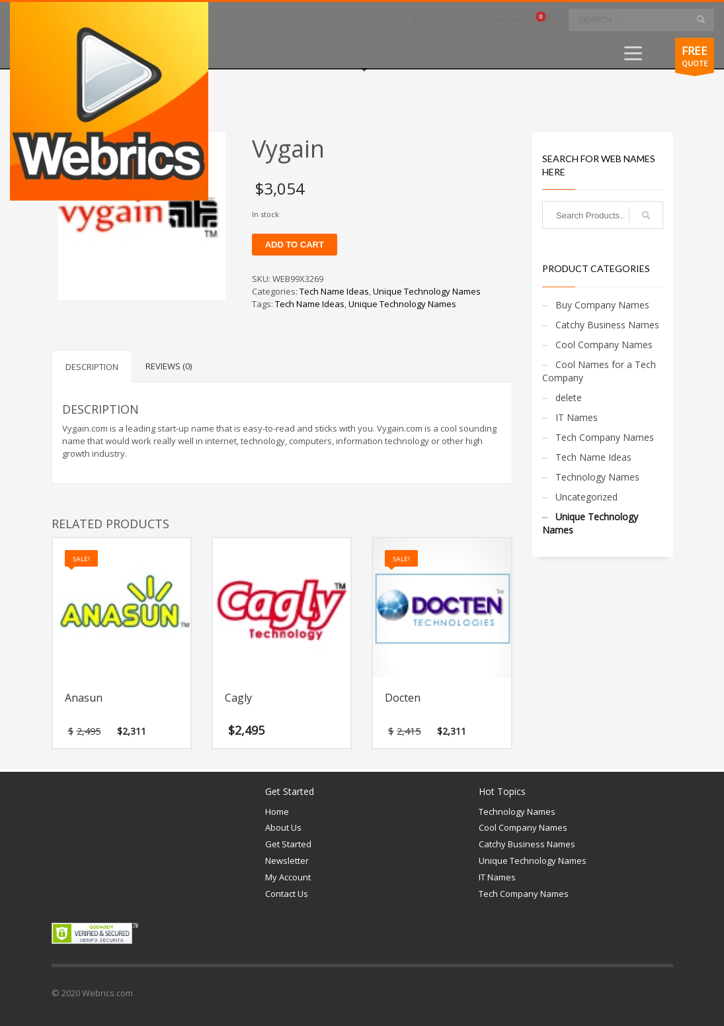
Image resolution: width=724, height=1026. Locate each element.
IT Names (576, 417)
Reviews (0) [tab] (168, 366)
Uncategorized (586, 496)
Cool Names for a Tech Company (599, 371)
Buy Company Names (602, 305)
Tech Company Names (604, 437)
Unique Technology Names (427, 291)
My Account (288, 877)
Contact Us (286, 894)
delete (568, 397)
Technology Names (597, 477)
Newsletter (287, 860)
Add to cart (294, 245)
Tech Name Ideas (334, 291)
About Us (283, 827)
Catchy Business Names (607, 324)
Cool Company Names (604, 344)
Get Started (288, 844)
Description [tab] (91, 367)
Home (277, 811)
